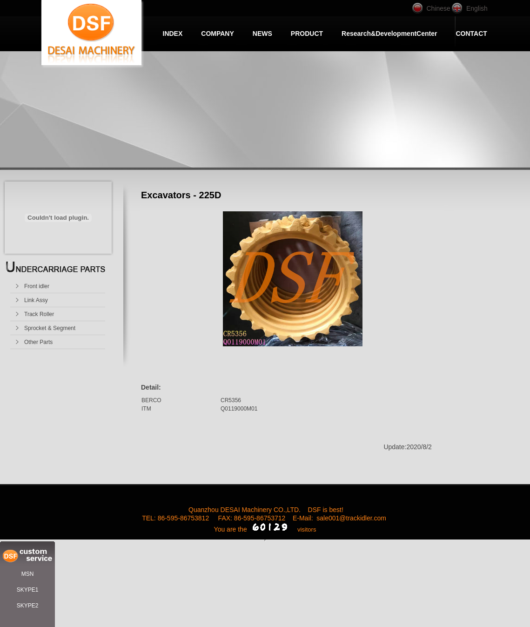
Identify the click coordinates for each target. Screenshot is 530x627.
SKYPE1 (28, 590)
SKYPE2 (28, 605)
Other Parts (38, 342)
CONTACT (471, 33)
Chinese (438, 8)
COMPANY (217, 33)
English (477, 8)
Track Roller (39, 314)
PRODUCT (307, 33)
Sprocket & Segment (49, 328)
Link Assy (36, 300)
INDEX (173, 33)
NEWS (262, 33)
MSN (27, 574)
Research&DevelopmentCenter (389, 33)
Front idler (36, 286)
